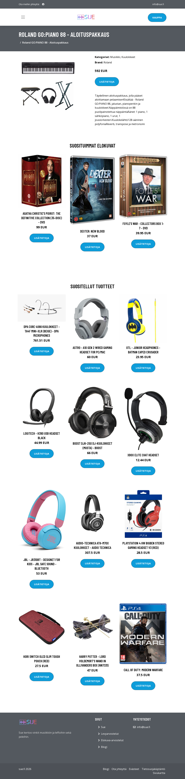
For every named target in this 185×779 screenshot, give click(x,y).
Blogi (104, 747)
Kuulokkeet (128, 57)
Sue (103, 727)
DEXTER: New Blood (92, 231)
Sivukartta (159, 773)
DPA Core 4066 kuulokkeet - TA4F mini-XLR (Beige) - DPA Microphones (42, 331)
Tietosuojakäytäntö (153, 769)
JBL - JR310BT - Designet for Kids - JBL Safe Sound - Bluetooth (41, 564)
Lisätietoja (106, 81)
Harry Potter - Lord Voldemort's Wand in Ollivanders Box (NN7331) (92, 660)
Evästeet (134, 769)
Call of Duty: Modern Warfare (143, 670)
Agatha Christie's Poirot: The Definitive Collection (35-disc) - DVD (41, 217)
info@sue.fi (158, 4)
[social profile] (43, 4)
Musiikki (115, 57)
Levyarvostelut (110, 733)
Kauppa (157, 17)
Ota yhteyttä (119, 769)
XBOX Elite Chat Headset (143, 455)
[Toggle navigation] (23, 17)
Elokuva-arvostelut (112, 740)
